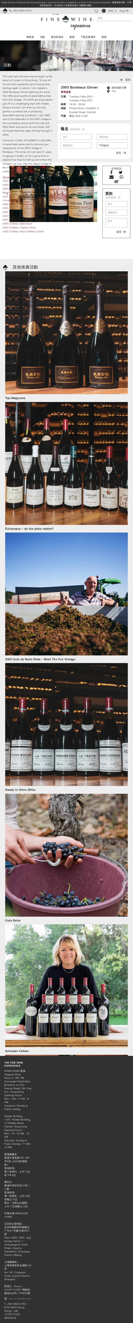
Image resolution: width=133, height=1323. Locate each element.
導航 (111, 91)
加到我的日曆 (117, 87)
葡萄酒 (30, 36)
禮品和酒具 (57, 36)
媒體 (71, 36)
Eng (122, 10)
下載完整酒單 (88, 36)
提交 (121, 152)
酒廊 (104, 36)
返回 (125, 79)
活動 (42, 36)
